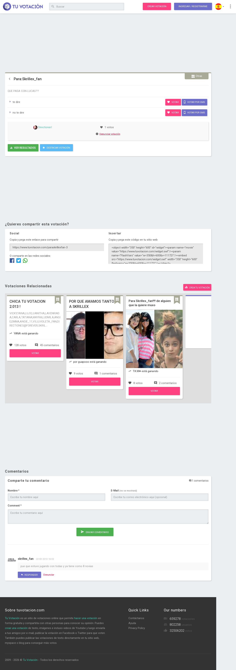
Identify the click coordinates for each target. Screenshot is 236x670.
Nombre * (13, 490)
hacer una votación (85, 617)
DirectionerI (42, 127)
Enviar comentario (95, 530)
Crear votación (156, 6)
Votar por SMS (194, 102)
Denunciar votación (108, 134)
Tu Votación (12, 617)
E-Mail (124, 490)
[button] (219, 6)
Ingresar (193, 6)
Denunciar (48, 574)
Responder (29, 574)
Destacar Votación (56, 147)
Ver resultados (23, 147)
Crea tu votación (197, 287)
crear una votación (16, 627)
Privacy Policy (136, 627)
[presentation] (35, 533)
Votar (173, 102)
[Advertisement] (108, 43)
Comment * (15, 505)
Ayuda (132, 622)
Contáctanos (136, 617)
